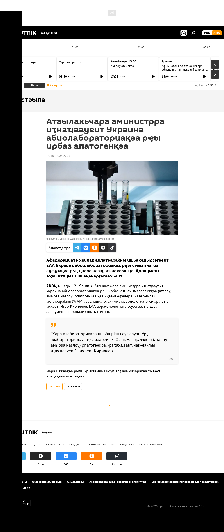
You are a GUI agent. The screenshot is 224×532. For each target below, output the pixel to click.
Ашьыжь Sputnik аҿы (22, 62)
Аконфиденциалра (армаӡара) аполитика (117, 482)
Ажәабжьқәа (73, 386)
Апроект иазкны (16, 482)
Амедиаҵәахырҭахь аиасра (98, 238)
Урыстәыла (54, 386)
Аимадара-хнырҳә (17, 488)
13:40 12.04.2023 (58, 156)
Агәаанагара (96, 444)
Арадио (167, 61)
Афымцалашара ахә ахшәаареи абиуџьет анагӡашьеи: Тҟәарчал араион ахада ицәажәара (183, 69)
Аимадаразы (75, 482)
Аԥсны (35, 444)
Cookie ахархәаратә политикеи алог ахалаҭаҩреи (185, 482)
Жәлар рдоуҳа (122, 444)
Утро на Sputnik (70, 62)
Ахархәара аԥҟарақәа (47, 482)
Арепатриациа (150, 444)
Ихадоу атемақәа (122, 66)
